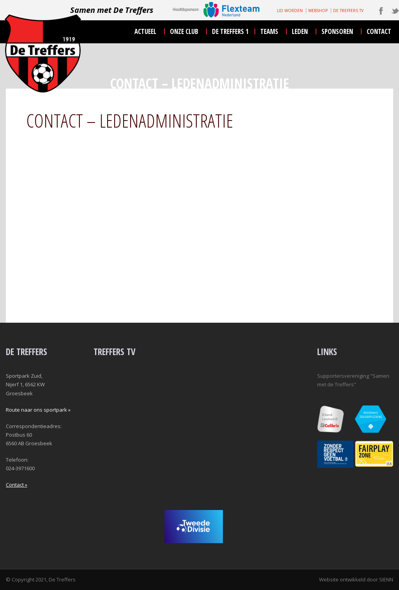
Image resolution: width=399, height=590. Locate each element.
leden (300, 31)
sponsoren (337, 31)
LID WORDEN (290, 10)
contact (379, 31)
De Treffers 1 (230, 31)
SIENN (386, 579)
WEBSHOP (318, 10)
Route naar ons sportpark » (38, 409)
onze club (184, 31)
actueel (145, 31)
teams (269, 31)
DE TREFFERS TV (348, 10)
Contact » (16, 484)
